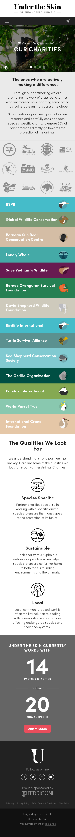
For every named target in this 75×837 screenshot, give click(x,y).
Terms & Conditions (47, 803)
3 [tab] (40, 67)
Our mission (37, 729)
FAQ (34, 803)
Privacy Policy (23, 803)
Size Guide (64, 803)
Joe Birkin (50, 823)
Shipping (10, 803)
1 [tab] (31, 67)
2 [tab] (35, 67)
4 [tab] (44, 67)
